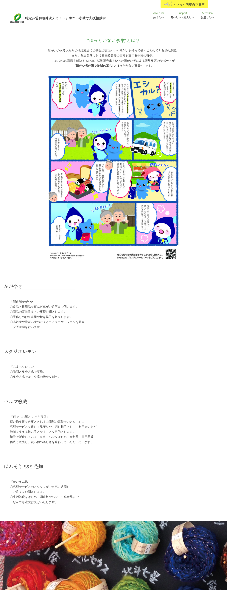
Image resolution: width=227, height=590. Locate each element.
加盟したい (184, 558)
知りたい (42, 558)
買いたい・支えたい (113, 558)
